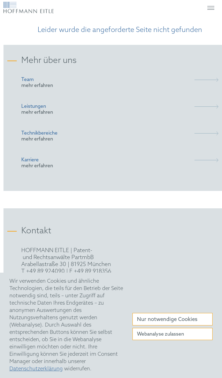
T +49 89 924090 (43, 271)
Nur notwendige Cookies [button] (167, 319)
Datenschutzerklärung (36, 369)
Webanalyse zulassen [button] (160, 334)
